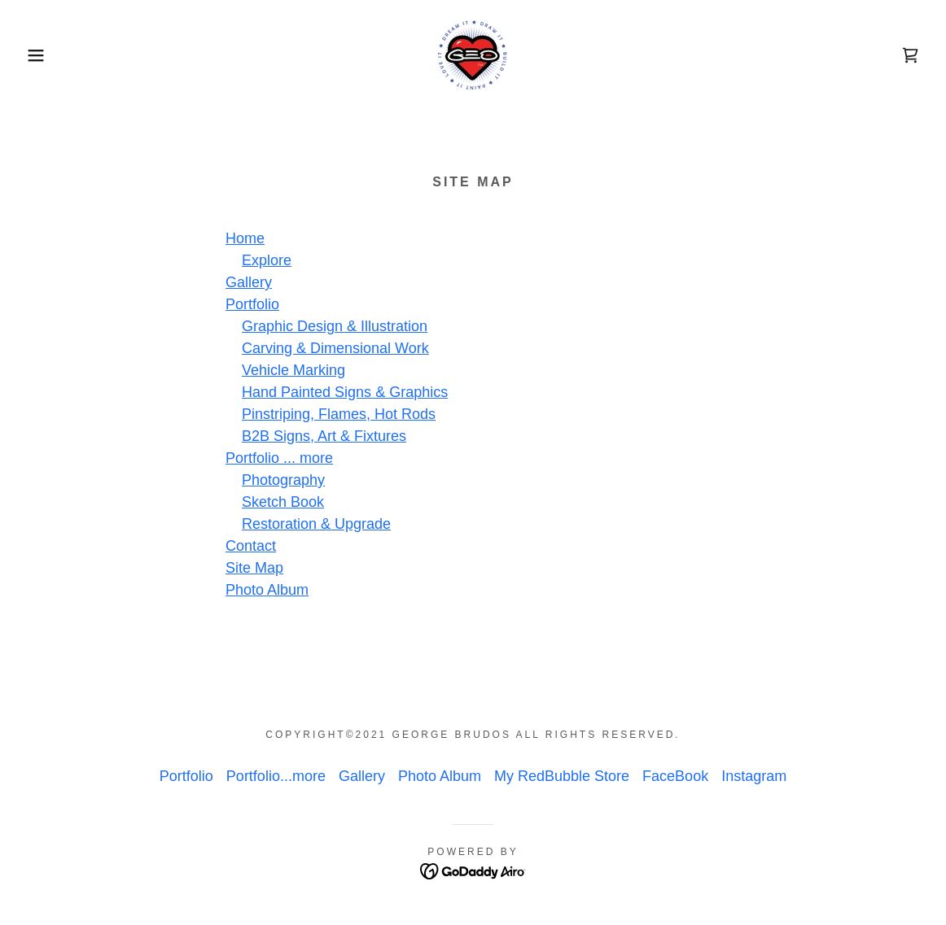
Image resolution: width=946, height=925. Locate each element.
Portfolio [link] (186, 776)
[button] (47, 55)
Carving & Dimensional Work (335, 348)
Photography (283, 480)
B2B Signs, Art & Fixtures (324, 436)
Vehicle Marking (293, 370)
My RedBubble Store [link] (561, 776)
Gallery (249, 282)
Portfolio (252, 304)
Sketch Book (283, 502)
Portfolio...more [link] (276, 776)
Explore (266, 260)
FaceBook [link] (675, 776)
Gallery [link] (362, 776)
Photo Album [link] (439, 776)
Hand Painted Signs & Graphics (345, 392)
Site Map (254, 568)
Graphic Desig (288, 326)
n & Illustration (381, 326)
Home (245, 238)
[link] (473, 54)
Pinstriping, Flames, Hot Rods (339, 414)
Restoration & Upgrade (316, 524)
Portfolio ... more (279, 458)
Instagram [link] (753, 776)
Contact (251, 546)
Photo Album (267, 590)
